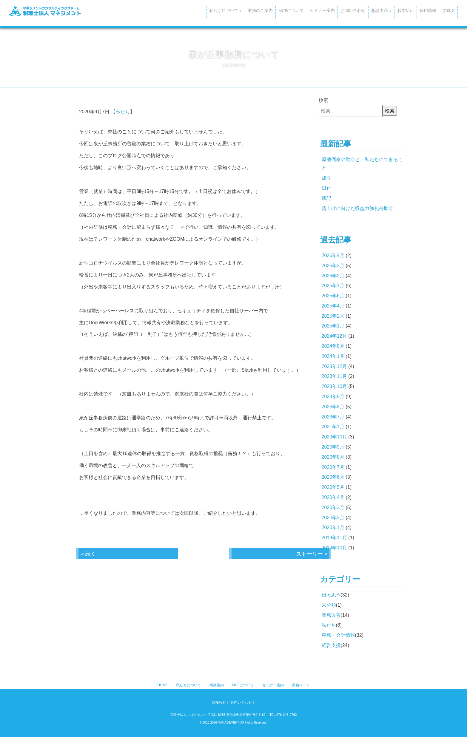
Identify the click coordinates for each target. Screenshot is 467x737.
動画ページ (301, 685)
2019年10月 (334, 547)
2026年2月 (333, 275)
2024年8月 (333, 346)
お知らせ (219, 702)
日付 (326, 188)
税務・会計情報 (338, 635)
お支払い (392, 10)
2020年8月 (333, 457)
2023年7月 (333, 416)
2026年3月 (333, 265)
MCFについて (260, 10)
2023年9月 (333, 396)
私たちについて (188, 685)
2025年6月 (333, 295)
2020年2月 (333, 517)
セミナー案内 (295, 10)
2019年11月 (334, 537)
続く (90, 554)
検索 (323, 100)
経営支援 (331, 645)
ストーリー (309, 554)
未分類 (329, 605)
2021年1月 (333, 426)
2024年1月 (333, 356)
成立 (326, 178)
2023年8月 (333, 406)
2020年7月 (333, 467)
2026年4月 (333, 255)
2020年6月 (333, 477)
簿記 (326, 198)
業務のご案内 (224, 10)
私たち (122, 111)
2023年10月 (334, 386)
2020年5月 (333, 487)
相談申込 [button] (363, 10)
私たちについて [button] (185, 10)
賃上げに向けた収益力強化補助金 (357, 208)
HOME (162, 685)
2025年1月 (333, 325)
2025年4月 (333, 305)
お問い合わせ (330, 10)
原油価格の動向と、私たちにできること (362, 164)
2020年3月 (333, 507)
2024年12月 (334, 336)
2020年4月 (333, 497)
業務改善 (331, 615)
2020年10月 (334, 436)
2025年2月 (333, 316)
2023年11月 (334, 376)
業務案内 (216, 685)
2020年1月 (333, 527)
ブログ (445, 10)
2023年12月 (334, 366)
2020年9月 (333, 446)
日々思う (331, 594)
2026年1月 (333, 285)
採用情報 (420, 10)
